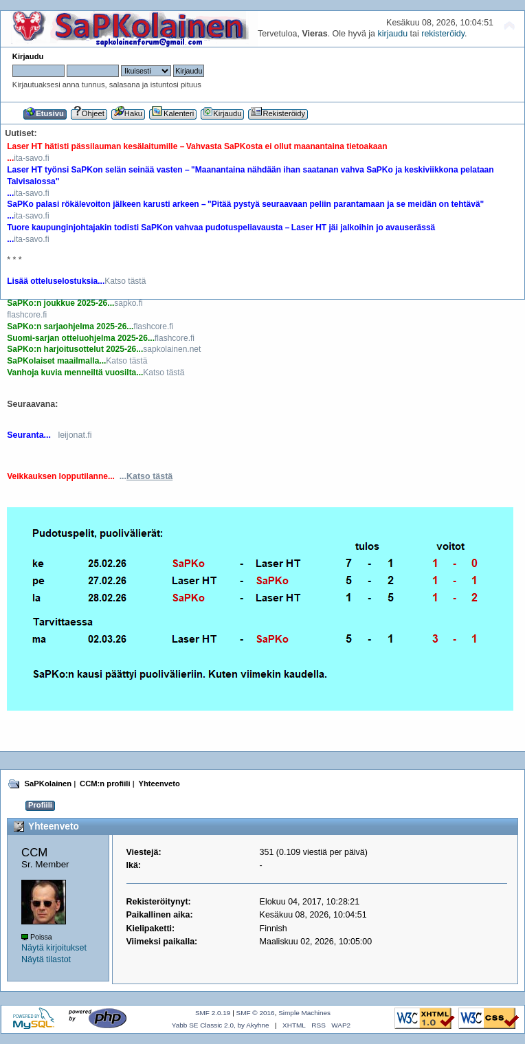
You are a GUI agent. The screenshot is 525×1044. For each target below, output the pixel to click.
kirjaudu (392, 33)
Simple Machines (304, 1013)
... (146, 476)
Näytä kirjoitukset (54, 948)
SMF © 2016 (255, 1013)
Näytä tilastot (46, 959)
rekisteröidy (443, 33)
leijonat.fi (74, 435)
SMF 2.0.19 (213, 1013)
